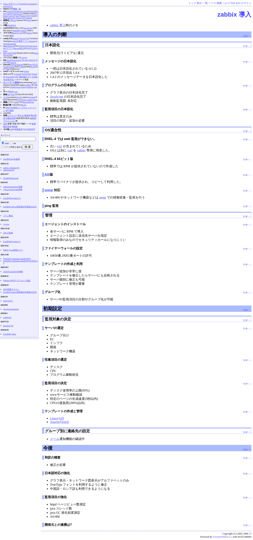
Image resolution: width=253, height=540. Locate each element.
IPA (8, 94)
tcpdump (29, 87)
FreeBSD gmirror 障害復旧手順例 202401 (20, 207)
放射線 (33, 118)
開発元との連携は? (58, 524)
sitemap (32, 41)
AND (7, 143)
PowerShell (8, 55)
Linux (54, 418)
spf (20, 100)
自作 (5, 124)
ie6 (15, 33)
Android (28, 18)
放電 (34, 124)
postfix (20, 97)
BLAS (23, 105)
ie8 (21, 33)
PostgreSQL (17, 60)
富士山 (21, 115)
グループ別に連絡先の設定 (67, 431)
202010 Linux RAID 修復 (13, 271)
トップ (192, 3)
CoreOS (11, 16)
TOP (245, 36)
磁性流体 (7, 126)
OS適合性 (53, 130)
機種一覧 (17, 9)
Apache (55, 422)
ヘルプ (226, 3)
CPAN (9, 53)
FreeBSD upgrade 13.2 (12, 198)
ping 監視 (52, 205)
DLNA (33, 67)
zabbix (81, 150)
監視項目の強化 (56, 497)
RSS (238, 3)
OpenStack (11, 25)
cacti (35, 82)
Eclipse (10, 46)
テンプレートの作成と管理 (64, 411)
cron (16, 92)
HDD (8, 108)
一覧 (205, 3)
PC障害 (14, 108)
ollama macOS (8, 170)
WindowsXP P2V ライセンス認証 (17, 280)
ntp (30, 64)
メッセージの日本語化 (60, 61)
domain (20, 64)
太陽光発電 (11, 118)
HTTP (35, 64)
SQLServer (11, 62)
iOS (23, 18)
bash (36, 53)
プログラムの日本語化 (60, 85)
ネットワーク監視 (11, 82)
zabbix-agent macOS (11, 168)
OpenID (18, 74)
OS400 (33, 16)
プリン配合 (8, 216)
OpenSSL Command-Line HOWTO (17, 259)
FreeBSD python (9, 334)
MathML (16, 30)
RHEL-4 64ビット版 (59, 159)
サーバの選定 (54, 328)
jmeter (29, 46)
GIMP (16, 102)
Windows (17, 11)
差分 (199, 3)
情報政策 (19, 129)
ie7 (18, 33)
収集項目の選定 (56, 359)
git (26, 58)
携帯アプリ (23, 41)
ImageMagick (28, 102)
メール (54, 439)
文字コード (14, 4)
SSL (29, 74)
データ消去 (33, 77)
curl (59, 146)
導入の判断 (55, 34)
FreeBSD (9, 11)
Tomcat (22, 38)
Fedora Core (18, 13)
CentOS (9, 13)
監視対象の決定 (58, 319)
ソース (212, 3)
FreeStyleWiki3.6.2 (222, 536)
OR (14, 143)
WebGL (24, 30)
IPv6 (14, 64)
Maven (16, 48)
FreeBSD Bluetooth (10, 178)
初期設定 (52, 308)
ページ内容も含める (13, 147)
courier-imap (32, 100)
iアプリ (9, 48)
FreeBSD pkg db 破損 (11, 159)
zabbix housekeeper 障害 (13, 187)
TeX (25, 129)
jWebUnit (23, 46)
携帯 (12, 36)
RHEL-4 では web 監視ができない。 (70, 139)
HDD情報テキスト (11, 289)
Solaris (23, 16)
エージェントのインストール (65, 224)
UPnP (22, 67)
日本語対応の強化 (57, 473)
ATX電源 (9, 110)
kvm (29, 20)
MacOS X (11, 18)
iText (34, 48)
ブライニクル (9, 121)
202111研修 (8, 233)
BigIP (15, 41)
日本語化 (52, 45)
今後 (48, 448)
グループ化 (52, 292)
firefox (29, 33)
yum (17, 16)
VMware (12, 20)
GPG (17, 77)
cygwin (25, 11)
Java (5, 46)
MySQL (25, 60)
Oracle (64, 422)
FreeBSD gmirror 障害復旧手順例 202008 (20, 292)
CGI (27, 38)
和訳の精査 (52, 457)
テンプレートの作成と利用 (64, 264)
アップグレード (25, 108)
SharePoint (11, 44)
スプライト (12, 115)
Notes (24, 100)
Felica (5, 4)
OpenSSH (10, 77)
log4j (29, 48)
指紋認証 (23, 77)
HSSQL (32, 60)
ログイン (246, 3)
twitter (26, 71)
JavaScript (56, 96)
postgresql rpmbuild (11, 309)
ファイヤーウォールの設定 (64, 248)
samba (12, 67)
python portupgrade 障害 (12, 189)
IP (11, 64)
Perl (4, 53)
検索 (219, 3)
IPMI (11, 92)
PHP (14, 53)
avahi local (7, 317)
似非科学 (31, 129)
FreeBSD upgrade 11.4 (12, 241)
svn (23, 58)
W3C (13, 94)
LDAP (6, 67)
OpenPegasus (15, 87)
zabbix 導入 (234, 14)
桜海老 (27, 115)
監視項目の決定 (56, 383)
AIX (47, 174)
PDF (233, 3)
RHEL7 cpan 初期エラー (13, 250)
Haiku (18, 18)
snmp (49, 190)
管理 (48, 215)
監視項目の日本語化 (59, 109)
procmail (31, 97)
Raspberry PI (8, 326)
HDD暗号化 (9, 79)
